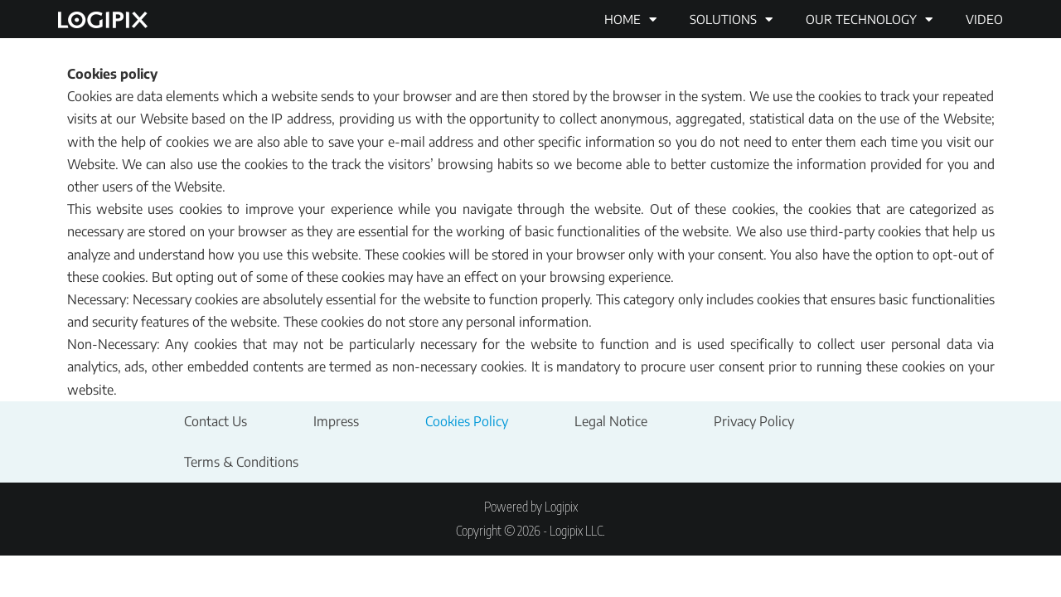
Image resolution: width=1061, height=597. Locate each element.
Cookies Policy (466, 421)
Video (984, 19)
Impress (336, 421)
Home (630, 19)
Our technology (869, 19)
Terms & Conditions (241, 462)
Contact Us (215, 421)
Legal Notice (610, 421)
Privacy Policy (754, 421)
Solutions (731, 19)
